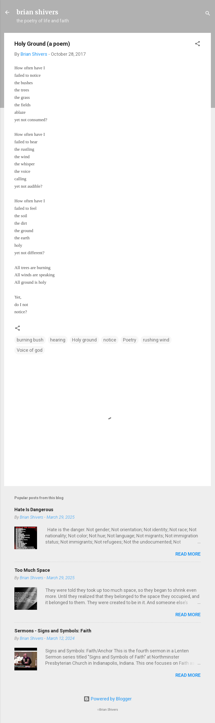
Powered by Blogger (108, 698)
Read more (188, 554)
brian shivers (37, 12)
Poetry (129, 340)
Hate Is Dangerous (33, 509)
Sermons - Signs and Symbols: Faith (52, 630)
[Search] (208, 14)
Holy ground (84, 340)
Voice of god (29, 350)
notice (109, 340)
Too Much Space (32, 570)
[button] (197, 44)
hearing (57, 340)
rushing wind (156, 340)
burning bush (30, 340)
